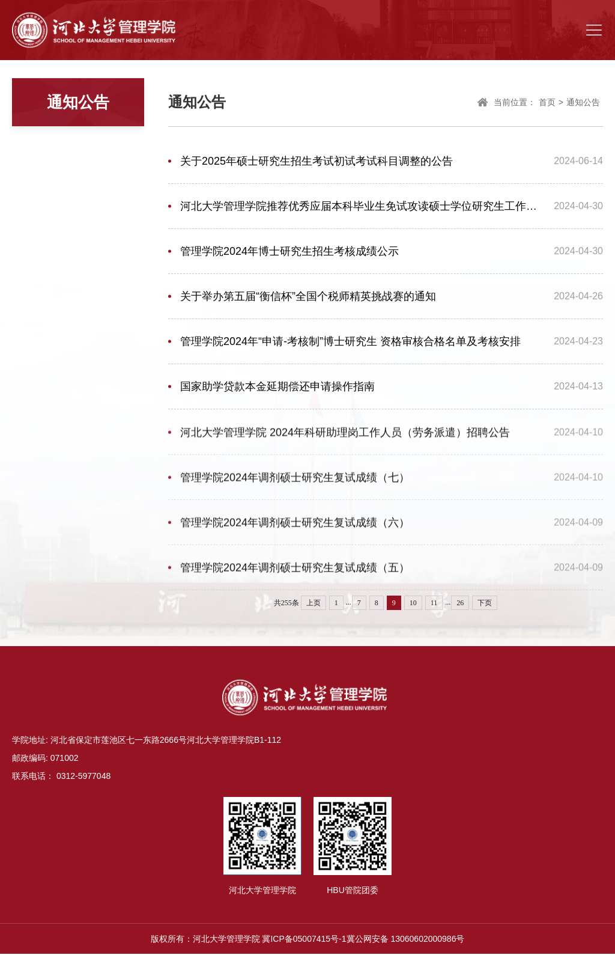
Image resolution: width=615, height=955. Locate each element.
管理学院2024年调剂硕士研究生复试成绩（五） (295, 572)
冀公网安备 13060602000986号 (406, 940)
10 (413, 603)
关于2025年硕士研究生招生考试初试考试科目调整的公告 (316, 163)
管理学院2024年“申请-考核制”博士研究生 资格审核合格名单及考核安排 (350, 343)
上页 (313, 603)
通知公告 (583, 104)
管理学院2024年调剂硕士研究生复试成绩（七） (295, 482)
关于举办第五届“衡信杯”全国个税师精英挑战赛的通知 (308, 298)
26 (460, 603)
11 (434, 603)
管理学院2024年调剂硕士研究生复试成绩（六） (295, 527)
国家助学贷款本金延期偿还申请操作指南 (277, 388)
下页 (484, 603)
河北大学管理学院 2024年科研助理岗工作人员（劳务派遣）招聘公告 (345, 437)
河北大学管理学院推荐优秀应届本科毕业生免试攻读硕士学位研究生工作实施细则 (362, 208)
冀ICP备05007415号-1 (304, 940)
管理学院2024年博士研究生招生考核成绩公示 (289, 253)
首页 (547, 104)
